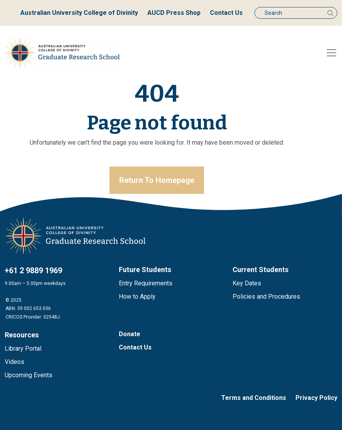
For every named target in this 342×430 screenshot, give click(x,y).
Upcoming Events (28, 375)
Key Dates (247, 283)
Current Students (260, 269)
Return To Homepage (156, 180)
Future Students (145, 269)
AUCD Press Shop (174, 12)
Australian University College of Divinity (79, 12)
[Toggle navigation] (331, 53)
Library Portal (23, 348)
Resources (22, 335)
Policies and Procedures (266, 296)
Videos (14, 362)
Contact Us (226, 12)
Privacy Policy (316, 397)
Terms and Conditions (253, 397)
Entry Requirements (145, 283)
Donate (129, 334)
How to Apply (137, 296)
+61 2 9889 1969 (33, 270)
